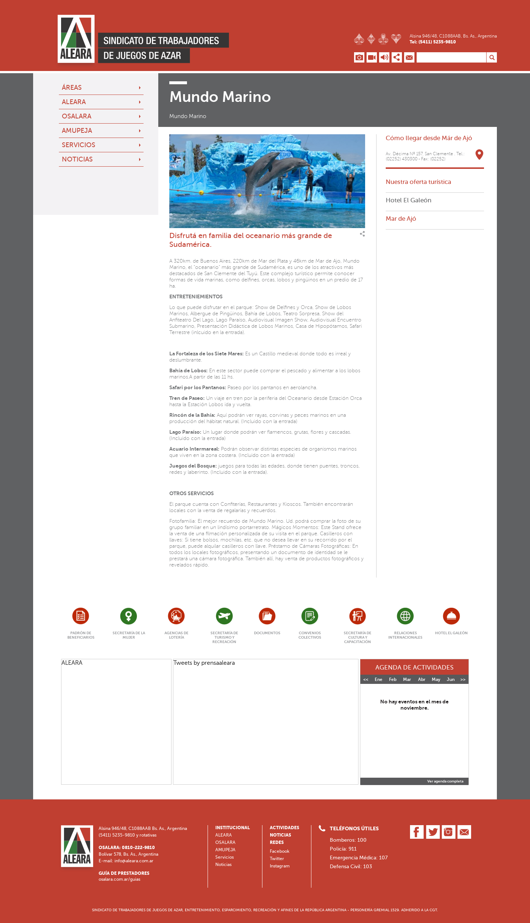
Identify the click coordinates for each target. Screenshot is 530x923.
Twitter (277, 858)
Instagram (280, 866)
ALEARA (74, 102)
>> (463, 679)
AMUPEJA (77, 131)
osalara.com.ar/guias (119, 879)
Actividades (284, 827)
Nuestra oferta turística (418, 181)
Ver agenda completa (445, 781)
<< (365, 679)
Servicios (78, 145)
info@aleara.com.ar (133, 860)
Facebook (279, 851)
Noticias (77, 159)
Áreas (72, 88)
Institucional (232, 827)
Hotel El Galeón (408, 200)
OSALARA (76, 116)
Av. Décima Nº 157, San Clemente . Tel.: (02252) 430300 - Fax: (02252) (425, 156)
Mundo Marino (187, 116)
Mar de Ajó (401, 218)
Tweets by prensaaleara (204, 662)
